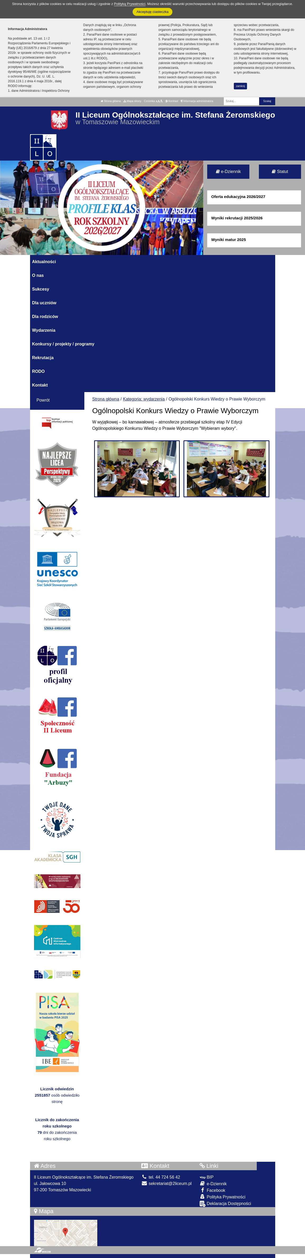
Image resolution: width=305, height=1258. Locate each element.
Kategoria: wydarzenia (144, 399)
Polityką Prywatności (129, 4)
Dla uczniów (44, 303)
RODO (38, 371)
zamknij (240, 86)
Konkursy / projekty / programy (63, 344)
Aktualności (44, 261)
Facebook (212, 1190)
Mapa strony (132, 101)
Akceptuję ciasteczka (152, 12)
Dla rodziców (45, 316)
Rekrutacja (43, 357)
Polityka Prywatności (222, 1196)
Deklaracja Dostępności (225, 1204)
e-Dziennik (228, 171)
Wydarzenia (44, 330)
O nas (38, 275)
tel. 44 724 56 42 (160, 1177)
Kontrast (171, 101)
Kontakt (40, 385)
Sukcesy (40, 289)
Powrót (43, 400)
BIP (207, 1177)
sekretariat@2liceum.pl (166, 1183)
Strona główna (111, 101)
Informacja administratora (197, 101)
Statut (280, 171)
